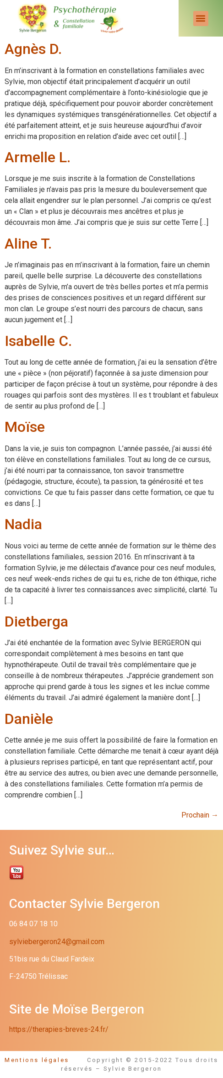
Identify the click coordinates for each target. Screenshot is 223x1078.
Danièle (29, 719)
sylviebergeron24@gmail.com (56, 941)
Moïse (25, 426)
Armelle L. (38, 157)
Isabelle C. (38, 341)
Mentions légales (46, 1060)
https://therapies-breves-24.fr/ (59, 1029)
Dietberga (36, 621)
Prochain (199, 815)
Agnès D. (33, 49)
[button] (200, 18)
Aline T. (28, 243)
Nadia (23, 524)
